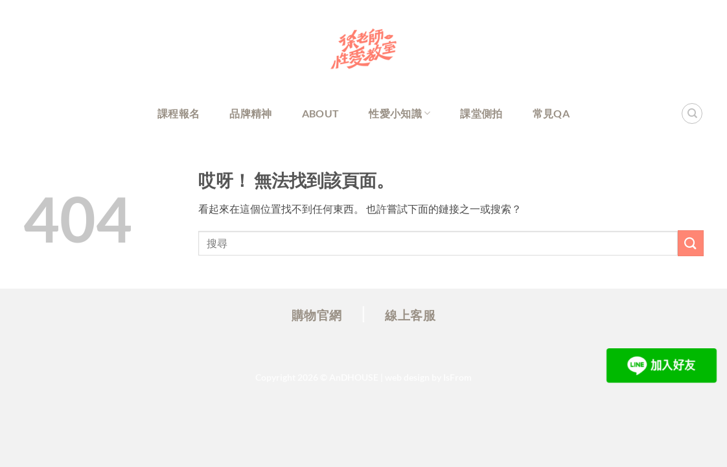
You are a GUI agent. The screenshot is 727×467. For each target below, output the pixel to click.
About (321, 113)
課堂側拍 (481, 113)
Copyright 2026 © (316, 377)
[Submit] (691, 243)
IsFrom (457, 377)
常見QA (551, 113)
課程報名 (178, 113)
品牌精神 (250, 113)
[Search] (692, 113)
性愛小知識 (399, 113)
